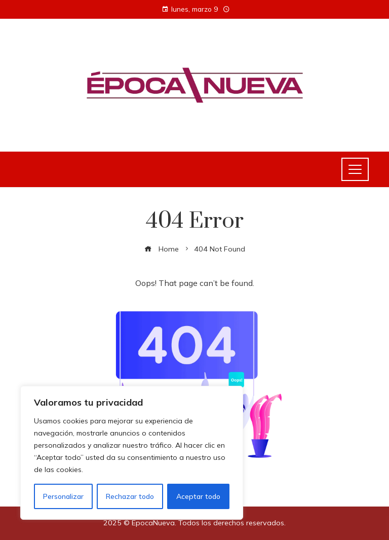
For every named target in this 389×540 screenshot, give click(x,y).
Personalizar (63, 496)
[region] (131, 453)
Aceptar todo (198, 496)
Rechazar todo (130, 496)
